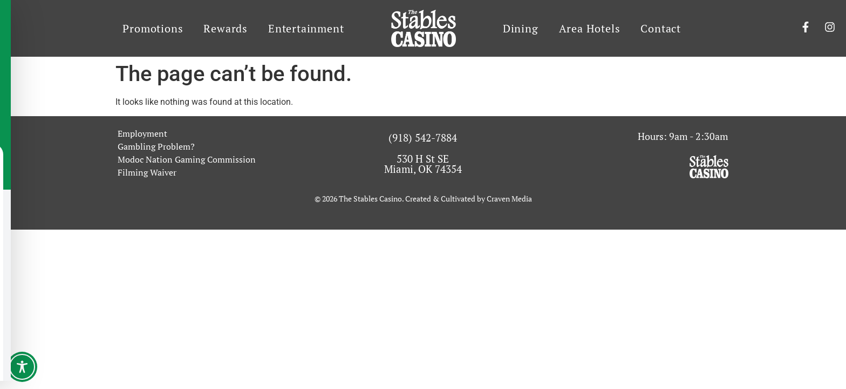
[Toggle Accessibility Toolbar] (22, 367)
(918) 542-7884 (422, 137)
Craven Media (509, 198)
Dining (520, 28)
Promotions (152, 28)
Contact (660, 28)
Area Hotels (589, 28)
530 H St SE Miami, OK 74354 (423, 164)
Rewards (225, 28)
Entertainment (306, 28)
